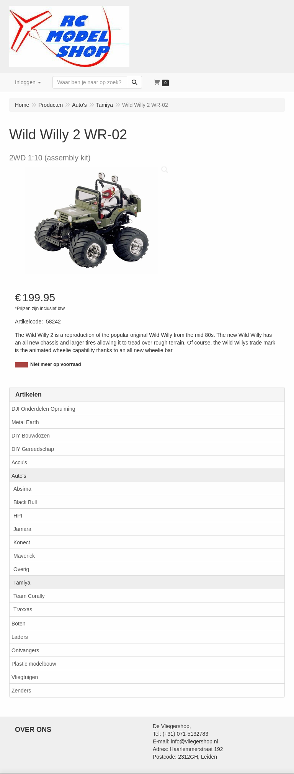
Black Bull (25, 502)
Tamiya (21, 583)
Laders (19, 637)
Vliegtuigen (24, 677)
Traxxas (22, 609)
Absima (22, 489)
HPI (17, 516)
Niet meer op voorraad (55, 364)
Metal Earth (25, 422)
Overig (21, 569)
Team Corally (29, 596)
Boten (18, 624)
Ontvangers (25, 650)
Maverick (24, 556)
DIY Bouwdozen (30, 436)
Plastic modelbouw (33, 664)
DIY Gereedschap (32, 449)
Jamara (22, 529)
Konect (21, 542)
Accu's (19, 462)
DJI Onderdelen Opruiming (43, 409)
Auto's (18, 476)
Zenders (21, 690)
